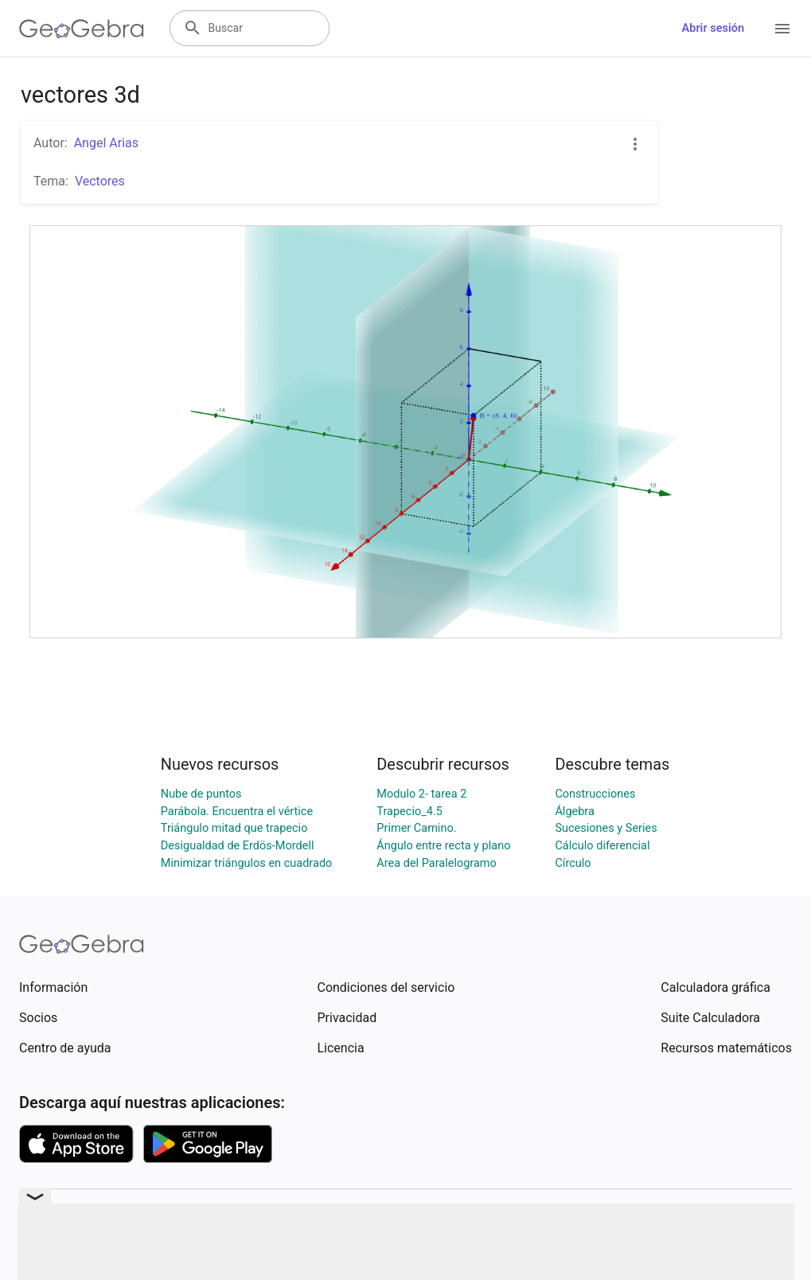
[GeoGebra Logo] (81, 28)
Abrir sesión (713, 28)
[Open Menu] (782, 28)
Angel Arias (106, 142)
